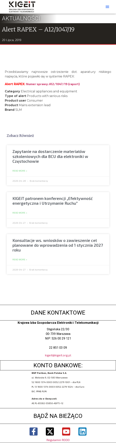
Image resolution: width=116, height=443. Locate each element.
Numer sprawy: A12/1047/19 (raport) (53, 84)
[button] (107, 7)
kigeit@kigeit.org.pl (58, 355)
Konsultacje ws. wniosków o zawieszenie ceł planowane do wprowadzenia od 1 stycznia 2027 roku (57, 245)
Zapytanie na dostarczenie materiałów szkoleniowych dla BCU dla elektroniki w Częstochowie (50, 156)
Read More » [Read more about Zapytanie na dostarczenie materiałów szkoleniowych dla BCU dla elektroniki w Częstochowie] (19, 171)
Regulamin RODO (58, 440)
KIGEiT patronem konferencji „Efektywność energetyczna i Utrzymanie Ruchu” (52, 200)
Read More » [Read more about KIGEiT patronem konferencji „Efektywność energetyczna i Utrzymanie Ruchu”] (19, 213)
